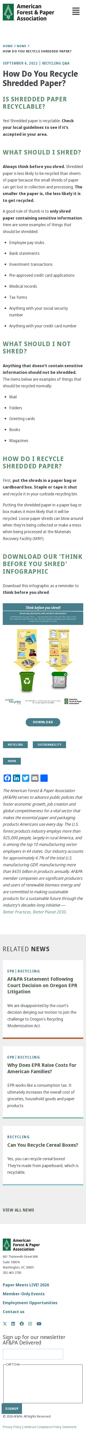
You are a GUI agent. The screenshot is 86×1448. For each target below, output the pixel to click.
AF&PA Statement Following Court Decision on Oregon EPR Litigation (42, 985)
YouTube (39, 1324)
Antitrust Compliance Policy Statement (50, 1427)
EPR (11, 971)
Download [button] (43, 722)
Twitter (7, 1324)
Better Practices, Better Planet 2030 (34, 912)
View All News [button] (18, 1210)
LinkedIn (15, 1324)
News (21, 46)
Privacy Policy (12, 1427)
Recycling (29, 971)
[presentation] (25, 1384)
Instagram (32, 1324)
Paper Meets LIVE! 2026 (26, 1285)
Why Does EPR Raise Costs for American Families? (41, 1068)
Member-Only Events (24, 1293)
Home (8, 46)
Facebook (24, 1324)
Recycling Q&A (55, 63)
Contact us (14, 1311)
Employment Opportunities (30, 1302)
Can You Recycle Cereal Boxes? (42, 1145)
